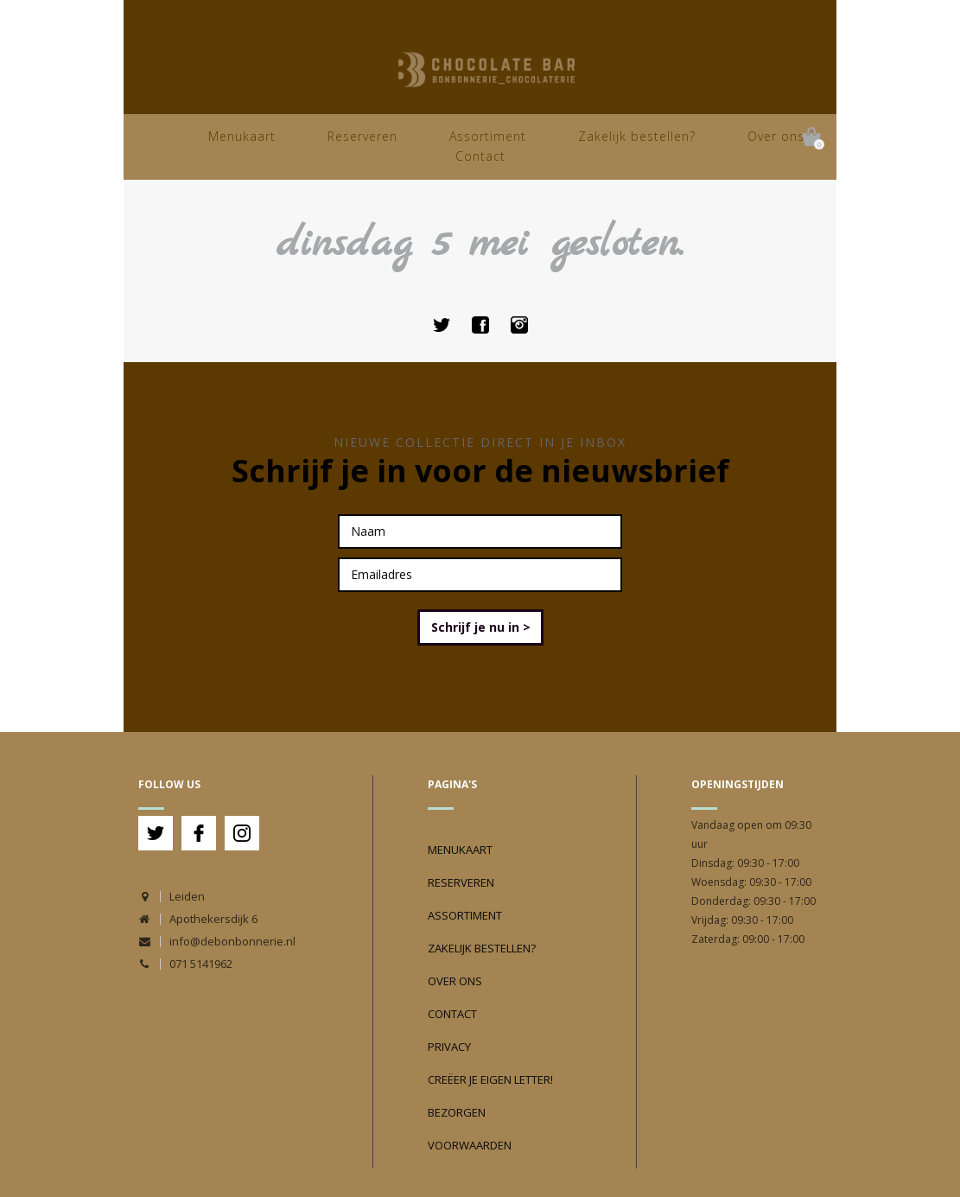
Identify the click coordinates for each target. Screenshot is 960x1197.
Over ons (775, 136)
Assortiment (487, 136)
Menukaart (242, 136)
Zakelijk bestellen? (637, 136)
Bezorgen (457, 1112)
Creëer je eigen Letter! (490, 1079)
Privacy (449, 1046)
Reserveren (362, 136)
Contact (480, 156)
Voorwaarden (470, 1145)
